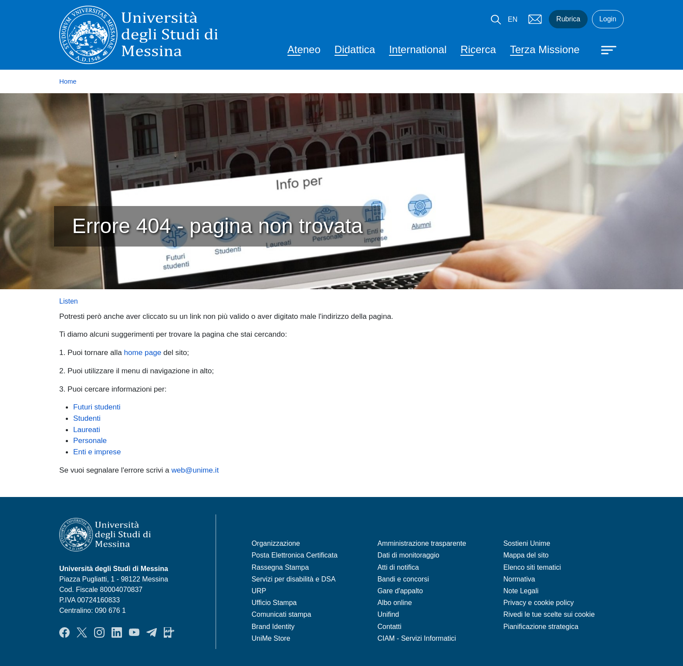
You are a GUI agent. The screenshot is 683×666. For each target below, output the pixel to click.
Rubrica (568, 19)
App (169, 632)
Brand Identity (272, 626)
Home (68, 81)
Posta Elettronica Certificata (294, 555)
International (417, 49)
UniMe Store (270, 638)
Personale (90, 440)
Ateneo (304, 49)
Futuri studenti (97, 406)
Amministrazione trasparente (421, 543)
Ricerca (478, 49)
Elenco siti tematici (532, 567)
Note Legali (520, 591)
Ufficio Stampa (274, 602)
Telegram (151, 632)
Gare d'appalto (400, 591)
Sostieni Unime (526, 543)
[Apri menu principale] (604, 49)
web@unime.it (195, 470)
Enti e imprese (97, 451)
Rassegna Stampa (280, 567)
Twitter (82, 632)
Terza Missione (545, 49)
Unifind (388, 614)
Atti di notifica (398, 567)
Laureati (86, 429)
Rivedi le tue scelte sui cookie (549, 614)
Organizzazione (275, 543)
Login (607, 19)
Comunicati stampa (281, 614)
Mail (534, 19)
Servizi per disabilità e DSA (293, 579)
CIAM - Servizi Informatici (416, 638)
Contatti (389, 626)
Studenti (87, 418)
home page (143, 352)
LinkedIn (117, 632)
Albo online (394, 602)
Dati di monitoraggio (408, 555)
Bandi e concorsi (403, 579)
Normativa (519, 579)
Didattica (355, 49)
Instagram (99, 632)
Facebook (64, 632)
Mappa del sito (525, 555)
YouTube (134, 632)
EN (512, 19)
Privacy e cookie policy (538, 602)
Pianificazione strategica (540, 626)
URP (258, 591)
